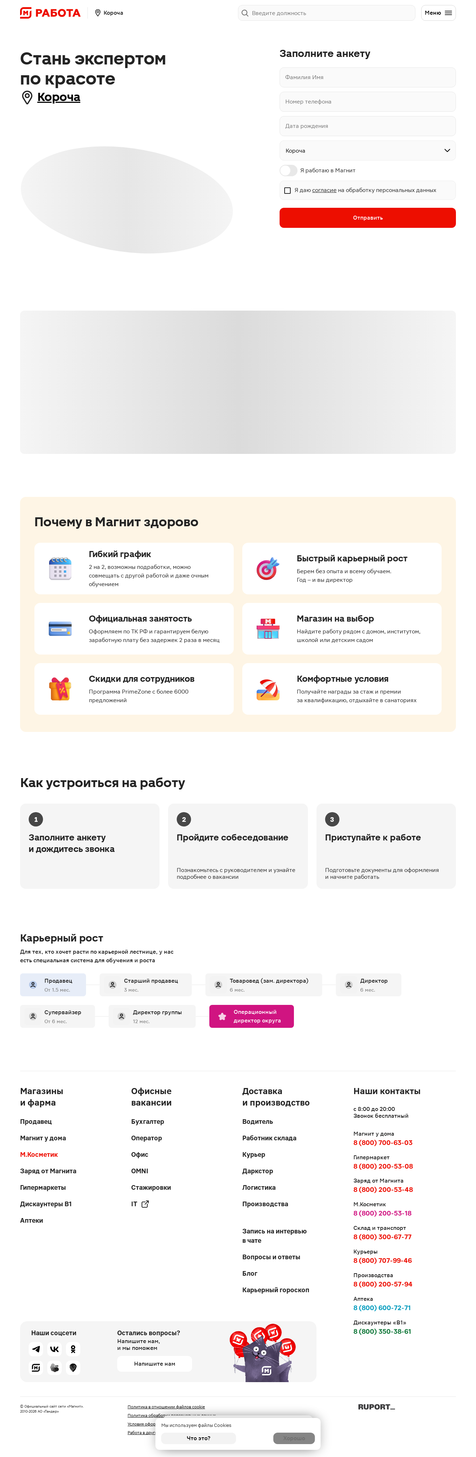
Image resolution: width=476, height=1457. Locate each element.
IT (140, 1204)
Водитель (257, 1121)
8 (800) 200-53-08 (383, 1166)
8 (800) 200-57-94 (383, 1284)
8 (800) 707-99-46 (382, 1260)
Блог (249, 1273)
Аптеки (31, 1220)
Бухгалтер (147, 1121)
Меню (439, 13)
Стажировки (151, 1187)
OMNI (139, 1171)
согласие (324, 190)
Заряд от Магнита (48, 1171)
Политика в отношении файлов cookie (166, 1406)
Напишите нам (154, 1363)
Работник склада (269, 1138)
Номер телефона (308, 101)
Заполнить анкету (386, 12)
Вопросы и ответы (271, 1257)
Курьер (253, 1154)
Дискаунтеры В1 (46, 1204)
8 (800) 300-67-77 (382, 1237)
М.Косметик (39, 1154)
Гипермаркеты (43, 1187)
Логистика (259, 1187)
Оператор (146, 1138)
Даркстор (257, 1171)
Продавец (36, 1121)
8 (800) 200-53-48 (383, 1189)
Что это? (198, 1438)
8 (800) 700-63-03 (383, 1142)
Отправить (368, 218)
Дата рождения (306, 126)
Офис (139, 1154)
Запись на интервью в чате (274, 1235)
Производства (265, 1204)
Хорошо (278, 1438)
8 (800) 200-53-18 (382, 1213)
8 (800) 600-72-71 (382, 1308)
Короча (63, 97)
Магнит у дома (43, 1138)
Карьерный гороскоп (275, 1290)
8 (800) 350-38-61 (382, 1331)
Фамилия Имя (304, 77)
